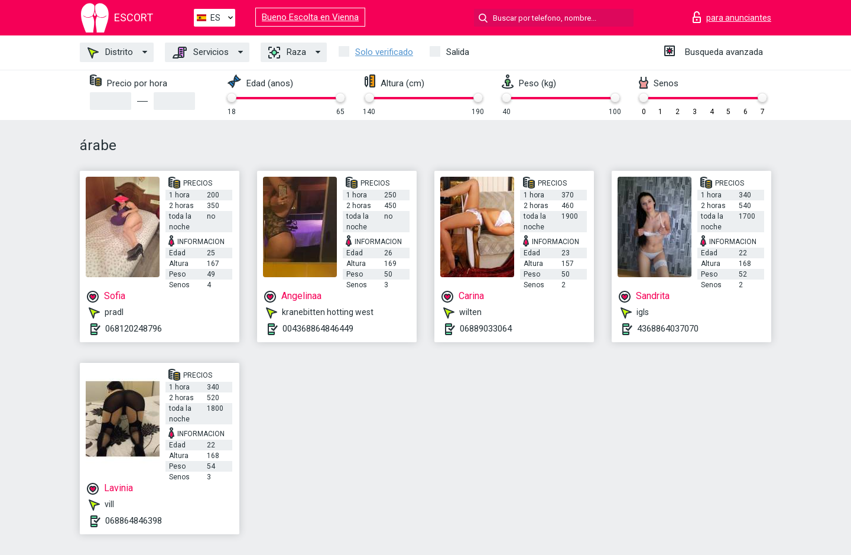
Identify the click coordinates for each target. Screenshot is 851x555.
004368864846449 (317, 328)
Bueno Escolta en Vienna (310, 17)
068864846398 (133, 520)
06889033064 (486, 328)
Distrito (110, 53)
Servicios (201, 53)
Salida (457, 52)
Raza (287, 53)
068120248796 (133, 328)
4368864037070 (668, 328)
